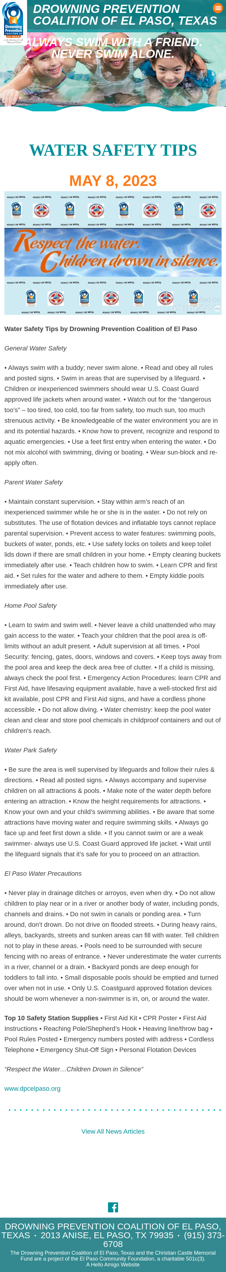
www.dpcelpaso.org (32, 1088)
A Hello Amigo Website (113, 1265)
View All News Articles (113, 1131)
